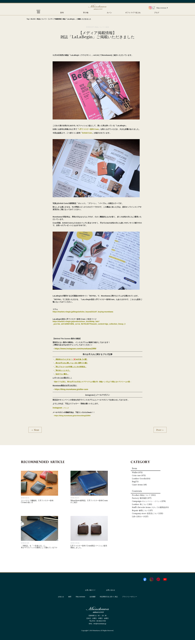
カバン (109, 12)
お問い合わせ (110, 590)
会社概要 (93, 597)
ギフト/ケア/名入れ (133, 12)
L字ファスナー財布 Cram (89, 129)
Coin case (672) (139, 475)
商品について (99, 27)
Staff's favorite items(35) (150, 507)
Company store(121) (147, 513)
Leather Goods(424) (141, 478)
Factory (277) (141, 498)
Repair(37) (142, 510)
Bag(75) (135, 481)
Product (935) (144, 495)
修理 (69, 597)
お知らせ (61, 597)
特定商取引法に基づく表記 (109, 597)
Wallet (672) (137, 472)
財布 (62, 12)
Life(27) (140, 516)
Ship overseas (162, 8)
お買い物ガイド (90, 590)
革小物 (85, 12)
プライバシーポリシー (129, 597)
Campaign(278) (149, 501)
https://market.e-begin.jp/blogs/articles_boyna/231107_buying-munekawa (83, 312)
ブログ (156, 12)
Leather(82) (142, 504)
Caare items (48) (139, 485)
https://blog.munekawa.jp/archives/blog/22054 (72, 416)
